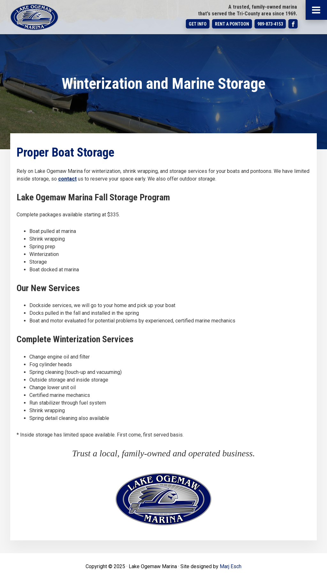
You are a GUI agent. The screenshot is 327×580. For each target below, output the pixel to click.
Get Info (198, 24)
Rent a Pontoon (232, 24)
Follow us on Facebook (293, 23)
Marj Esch (230, 566)
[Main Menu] (316, 10)
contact (67, 179)
